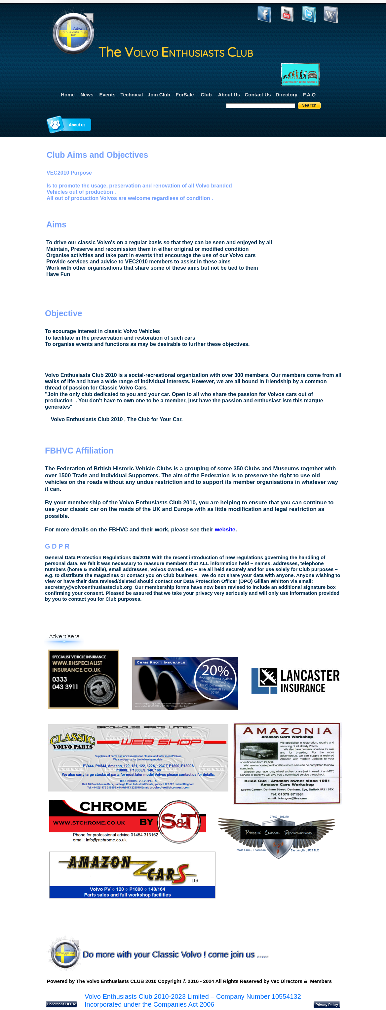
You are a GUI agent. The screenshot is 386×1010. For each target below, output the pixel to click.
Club (206, 94)
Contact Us (258, 94)
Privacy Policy (327, 1005)
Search (309, 105)
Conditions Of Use (61, 1004)
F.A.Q (309, 94)
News (86, 94)
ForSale (184, 94)
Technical (131, 94)
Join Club (159, 94)
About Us (229, 94)
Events (107, 94)
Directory (286, 94)
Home (68, 94)
